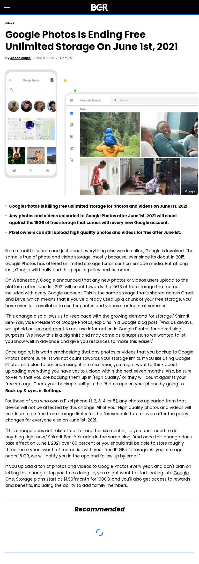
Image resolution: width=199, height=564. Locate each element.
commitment (50, 329)
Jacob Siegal (20, 58)
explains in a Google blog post (125, 322)
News (9, 23)
